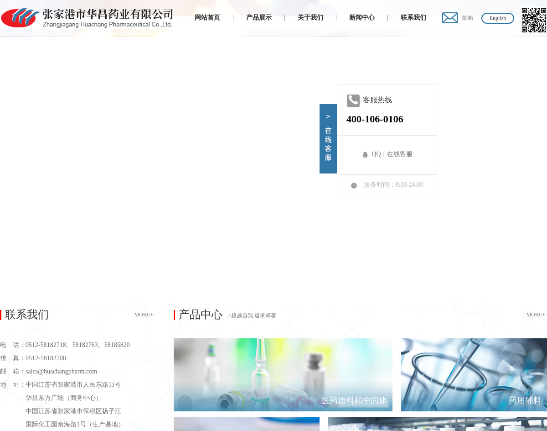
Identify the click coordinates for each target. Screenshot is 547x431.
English (498, 18)
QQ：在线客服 (392, 154)
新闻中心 (362, 17)
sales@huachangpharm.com (61, 371)
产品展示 (259, 17)
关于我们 (310, 17)
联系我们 (413, 17)
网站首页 (207, 17)
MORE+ (143, 314)
